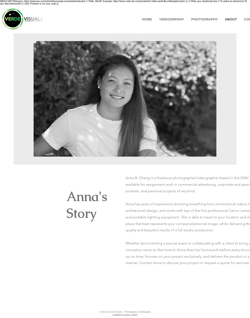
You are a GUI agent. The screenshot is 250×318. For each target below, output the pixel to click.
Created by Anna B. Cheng (124, 314)
